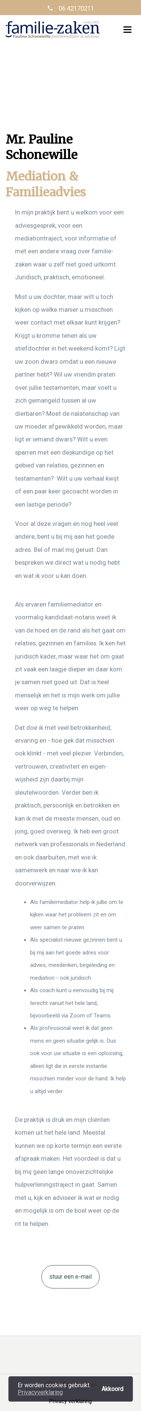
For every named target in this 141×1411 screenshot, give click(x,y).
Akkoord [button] (112, 1388)
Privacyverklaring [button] (40, 1392)
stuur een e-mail (70, 1276)
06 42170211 (75, 8)
